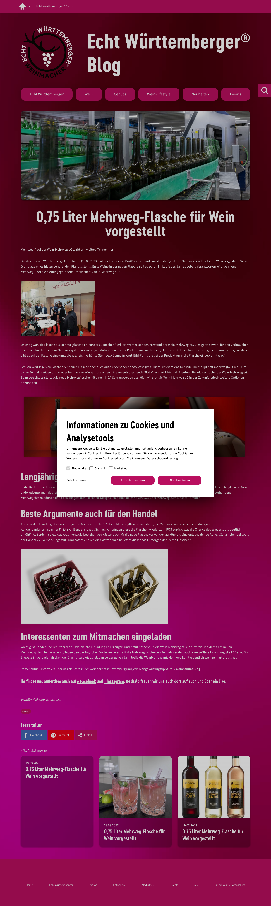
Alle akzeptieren (179, 480)
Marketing (118, 468)
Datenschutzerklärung (162, 458)
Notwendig (76, 468)
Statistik (97, 468)
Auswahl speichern (133, 480)
